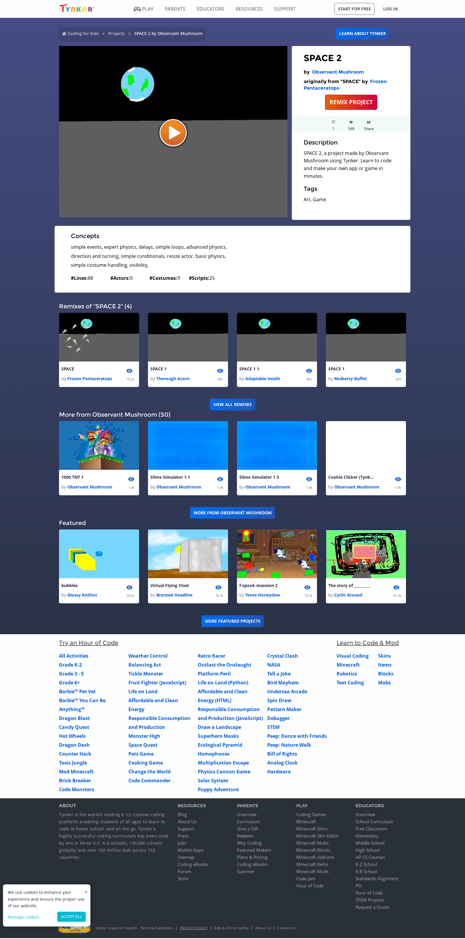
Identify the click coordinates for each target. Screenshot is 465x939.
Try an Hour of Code (88, 643)
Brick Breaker (75, 781)
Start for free (354, 9)
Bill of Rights (282, 754)
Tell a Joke (279, 674)
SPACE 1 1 (249, 369)
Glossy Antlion (82, 596)
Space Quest (142, 745)
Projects (116, 33)
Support (186, 829)
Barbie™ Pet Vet (77, 692)
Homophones (214, 754)
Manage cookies (23, 917)
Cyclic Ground (348, 596)
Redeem (245, 837)
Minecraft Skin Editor (317, 837)
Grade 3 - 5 (71, 674)
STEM (273, 727)
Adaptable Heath (262, 379)
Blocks (386, 674)
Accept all (71, 916)
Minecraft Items (312, 865)
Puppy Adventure (218, 790)
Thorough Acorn (172, 379)
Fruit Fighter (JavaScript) (157, 683)
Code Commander (149, 781)
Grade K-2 (70, 665)
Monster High (144, 736)
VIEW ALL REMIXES (232, 404)
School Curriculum (374, 822)
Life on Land (142, 692)
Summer (245, 872)
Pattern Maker (284, 710)
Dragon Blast (74, 719)
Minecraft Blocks (313, 851)
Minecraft (348, 665)
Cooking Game (145, 763)
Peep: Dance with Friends (297, 736)
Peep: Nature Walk (289, 745)
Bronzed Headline (174, 596)
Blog (182, 815)
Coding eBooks (193, 865)
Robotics (347, 674)
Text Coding (350, 683)
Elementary (367, 837)
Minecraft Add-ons (315, 858)
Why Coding (249, 844)
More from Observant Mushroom (233, 513)
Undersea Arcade (287, 692)
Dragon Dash (74, 745)
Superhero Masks (218, 736)
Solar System (213, 781)
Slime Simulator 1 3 (259, 477)
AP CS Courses (370, 858)
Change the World (149, 772)
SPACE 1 (158, 369)
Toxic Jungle (73, 763)
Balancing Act (144, 665)
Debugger (278, 719)
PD (359, 886)
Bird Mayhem (283, 683)
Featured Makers (254, 851)
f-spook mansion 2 (258, 586)
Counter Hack (75, 754)
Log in (390, 9)
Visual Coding (353, 656)
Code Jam (306, 879)
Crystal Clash (282, 656)
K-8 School (366, 872)
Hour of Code (310, 886)
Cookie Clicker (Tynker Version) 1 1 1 (352, 477)
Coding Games (311, 815)
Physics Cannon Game (224, 772)
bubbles (69, 586)
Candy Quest (74, 727)
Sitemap (186, 858)
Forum (184, 872)
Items (384, 665)
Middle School (370, 844)
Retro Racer (211, 656)
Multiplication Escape (223, 763)
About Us (187, 822)
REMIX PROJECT (351, 102)
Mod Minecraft (76, 772)
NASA (273, 665)
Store (183, 879)
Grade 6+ (69, 683)
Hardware (279, 772)
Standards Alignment (377, 879)
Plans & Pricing (252, 858)
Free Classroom (371, 829)
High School (368, 851)
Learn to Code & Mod (368, 643)
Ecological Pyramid (220, 745)
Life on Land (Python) (223, 683)
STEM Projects (370, 901)
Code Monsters (76, 790)
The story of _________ (349, 586)
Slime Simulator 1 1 (170, 477)
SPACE (67, 369)
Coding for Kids (83, 33)
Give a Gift (247, 829)
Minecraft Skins (312, 829)
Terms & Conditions (157, 929)
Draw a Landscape (219, 727)
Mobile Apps (190, 851)
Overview (247, 815)
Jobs (182, 844)
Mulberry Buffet (350, 379)
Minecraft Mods (312, 872)
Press (183, 837)
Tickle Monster (145, 674)
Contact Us (287, 929)
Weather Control (148, 656)
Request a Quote (372, 908)
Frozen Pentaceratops (89, 379)
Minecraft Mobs (312, 844)
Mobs (384, 683)
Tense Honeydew (262, 596)
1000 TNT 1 (72, 477)
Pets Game (141, 754)
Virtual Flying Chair (169, 586)
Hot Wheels (72, 736)
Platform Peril (214, 674)
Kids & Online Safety (231, 929)
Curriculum (248, 822)
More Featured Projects (232, 621)
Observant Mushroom (338, 72)
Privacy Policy (193, 929)
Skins (384, 656)
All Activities (73, 656)
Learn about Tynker (362, 33)
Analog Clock (282, 763)
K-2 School (366, 865)
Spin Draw (279, 701)
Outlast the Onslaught (224, 665)
